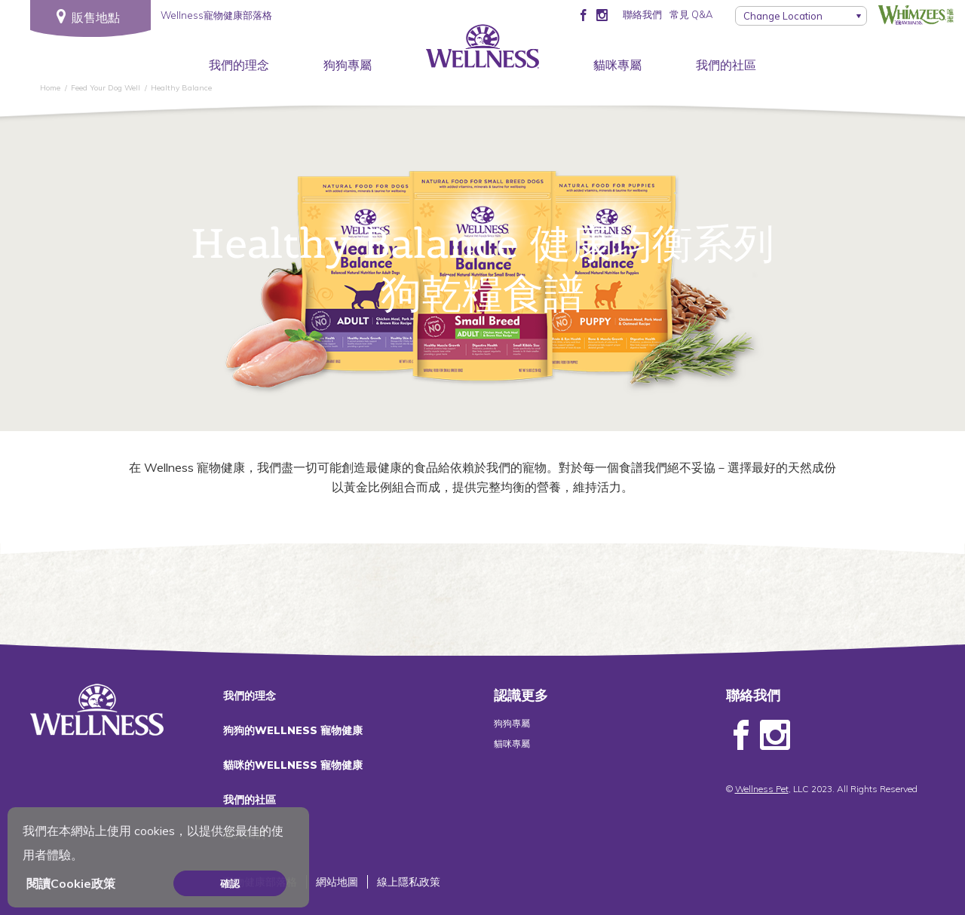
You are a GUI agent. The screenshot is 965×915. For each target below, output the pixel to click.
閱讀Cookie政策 (70, 883)
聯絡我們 (642, 14)
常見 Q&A (690, 14)
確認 (230, 883)
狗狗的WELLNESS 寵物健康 (293, 730)
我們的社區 (726, 64)
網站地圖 (337, 882)
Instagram (775, 736)
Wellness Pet (762, 788)
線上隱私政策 (408, 882)
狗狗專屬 (347, 64)
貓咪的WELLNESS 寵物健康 (293, 765)
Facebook (741, 736)
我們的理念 (239, 64)
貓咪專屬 (617, 64)
